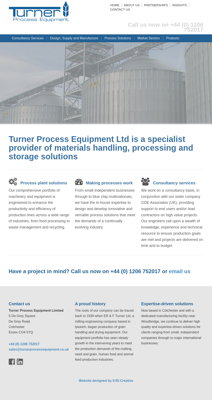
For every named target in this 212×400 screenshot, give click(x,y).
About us (132, 5)
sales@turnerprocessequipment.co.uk (39, 349)
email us (179, 271)
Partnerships (156, 5)
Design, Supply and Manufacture (74, 38)
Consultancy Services (28, 38)
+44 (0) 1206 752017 (24, 344)
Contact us (120, 9)
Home (114, 5)
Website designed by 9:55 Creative (106, 380)
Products (172, 38)
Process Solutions (118, 38)
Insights (179, 5)
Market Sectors (148, 38)
